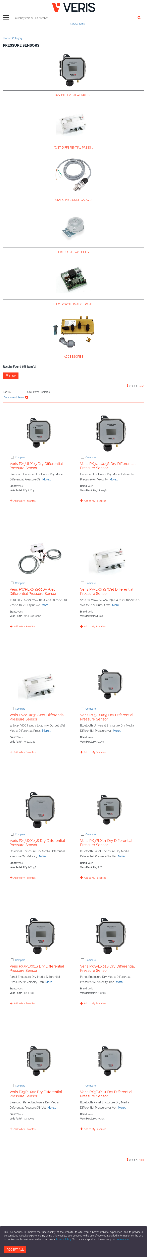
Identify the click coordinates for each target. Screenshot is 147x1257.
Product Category (12, 38)
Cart (77, 23)
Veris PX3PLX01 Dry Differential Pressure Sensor (106, 842)
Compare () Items (13, 397)
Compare (20, 457)
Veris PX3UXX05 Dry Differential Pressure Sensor (106, 717)
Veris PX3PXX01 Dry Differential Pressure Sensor (106, 1094)
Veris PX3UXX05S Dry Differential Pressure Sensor (37, 842)
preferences (122, 1239)
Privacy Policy (64, 1239)
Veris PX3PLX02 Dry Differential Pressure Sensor (36, 1094)
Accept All (15, 1249)
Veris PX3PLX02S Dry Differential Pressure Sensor (107, 968)
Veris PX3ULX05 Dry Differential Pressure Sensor (36, 466)
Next (141, 386)
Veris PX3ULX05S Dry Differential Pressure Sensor (107, 466)
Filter (11, 376)
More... (46, 479)
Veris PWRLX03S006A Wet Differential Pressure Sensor (33, 591)
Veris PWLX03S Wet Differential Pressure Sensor (106, 591)
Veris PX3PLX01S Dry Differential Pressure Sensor (37, 968)
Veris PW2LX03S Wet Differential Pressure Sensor (37, 717)
